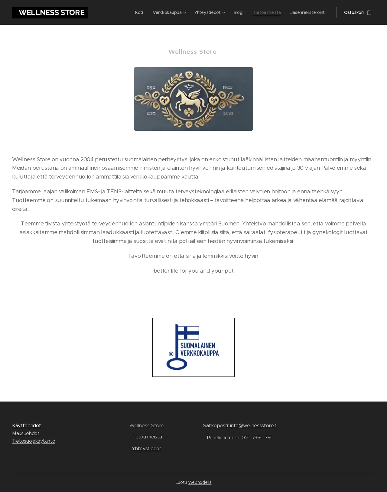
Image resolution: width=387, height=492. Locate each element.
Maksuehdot (26, 433)
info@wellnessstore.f (253, 425)
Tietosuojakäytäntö (33, 441)
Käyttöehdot (26, 425)
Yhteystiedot (146, 449)
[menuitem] (138, 12)
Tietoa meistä (147, 437)
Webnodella (200, 482)
